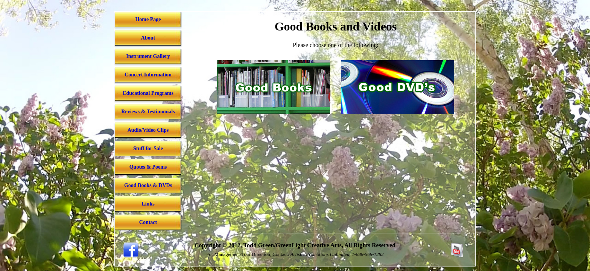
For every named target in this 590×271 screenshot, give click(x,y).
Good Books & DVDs (148, 185)
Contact (148, 222)
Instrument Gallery (148, 56)
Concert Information (148, 75)
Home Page (148, 19)
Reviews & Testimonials (148, 111)
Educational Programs (148, 93)
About (148, 38)
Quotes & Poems (148, 167)
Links (147, 204)
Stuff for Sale (148, 148)
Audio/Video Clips (148, 130)
